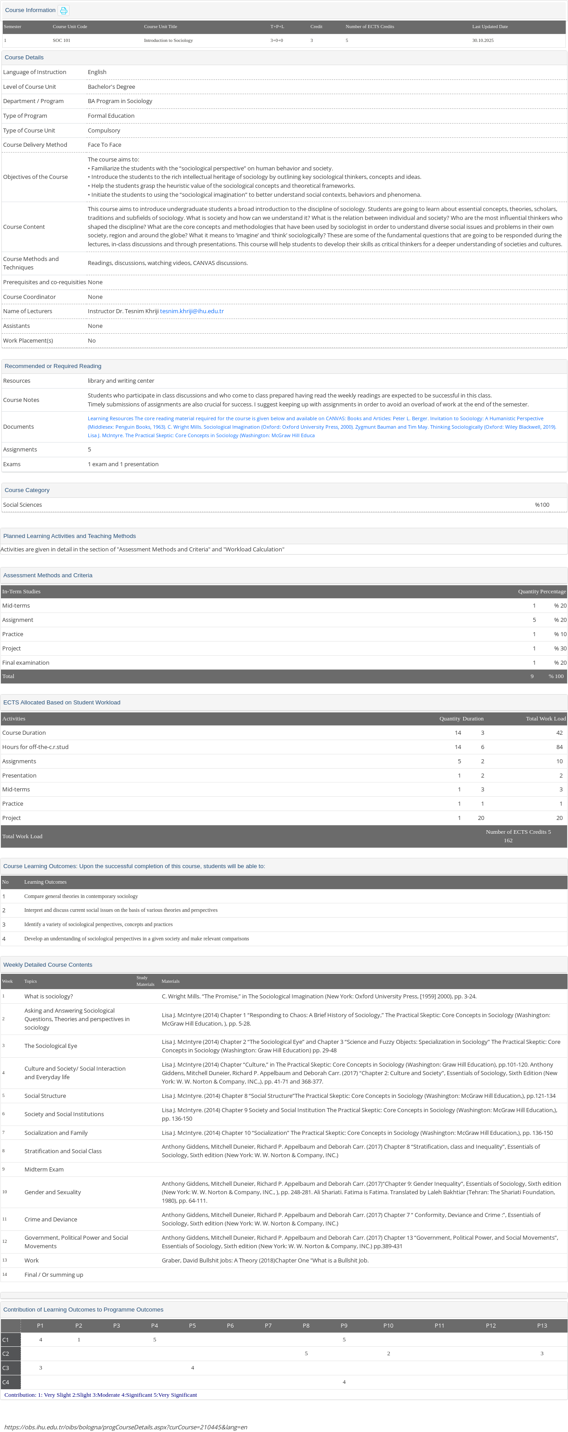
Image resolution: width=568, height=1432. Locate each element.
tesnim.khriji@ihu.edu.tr (192, 311)
